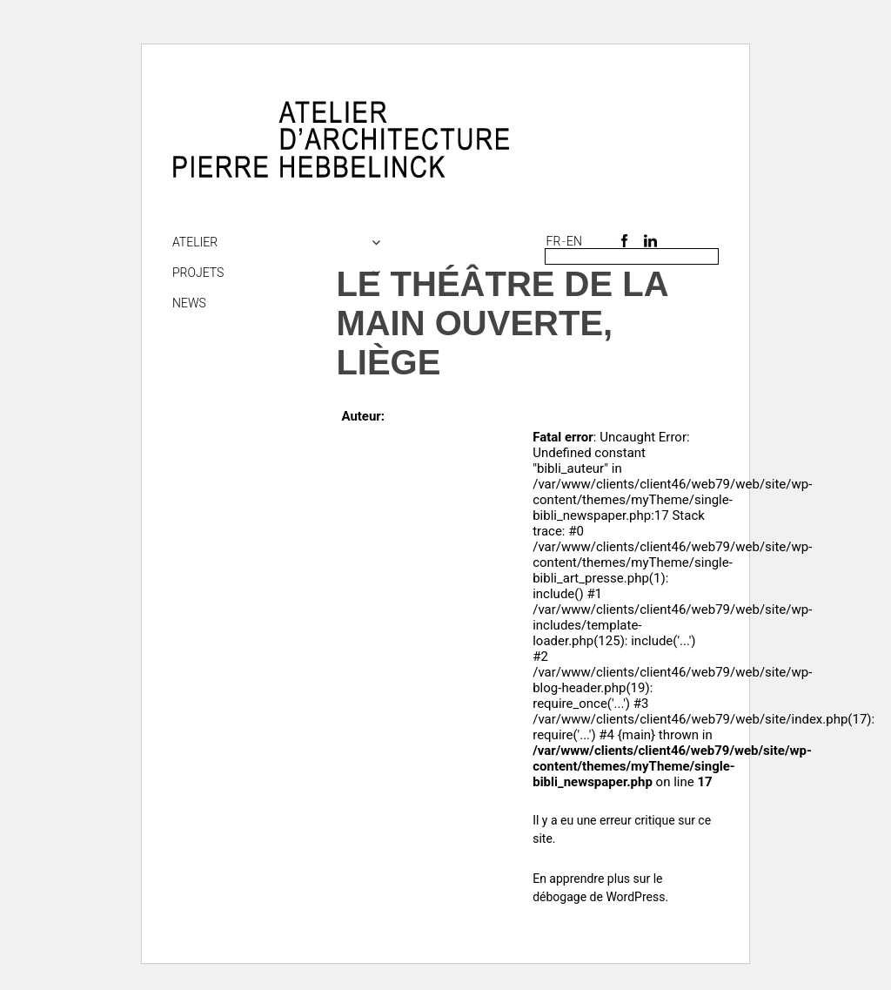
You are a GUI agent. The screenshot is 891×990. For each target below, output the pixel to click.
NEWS (189, 303)
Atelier (195, 242)
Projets (198, 272)
